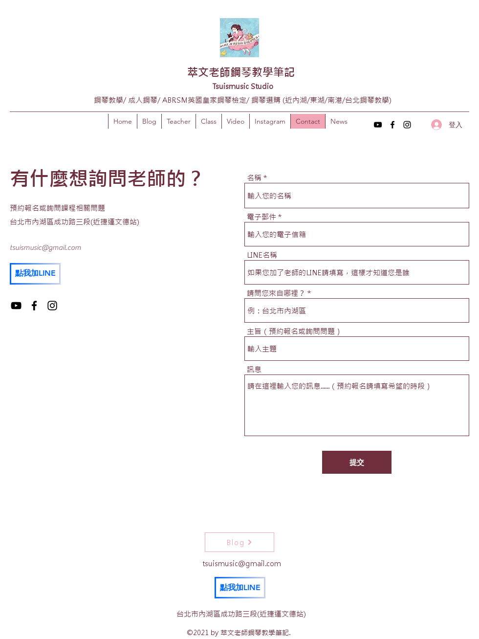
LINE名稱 (262, 255)
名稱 (254, 177)
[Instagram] (407, 125)
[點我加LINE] (35, 274)
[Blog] (239, 542)
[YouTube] (378, 125)
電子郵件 (261, 216)
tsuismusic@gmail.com (45, 247)
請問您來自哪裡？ (276, 293)
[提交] (357, 462)
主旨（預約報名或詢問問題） (294, 331)
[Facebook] (392, 125)
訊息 (254, 369)
